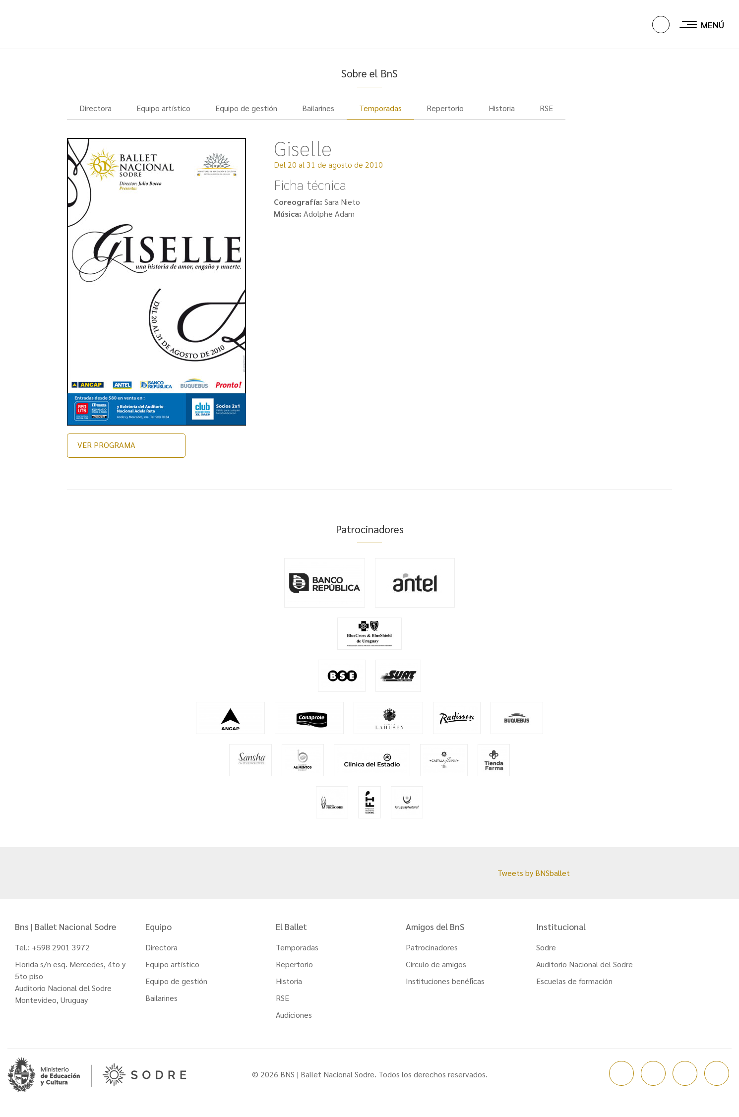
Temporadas (380, 115)
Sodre (546, 954)
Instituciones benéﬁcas (445, 988)
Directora (161, 954)
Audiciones (294, 1021)
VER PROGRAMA (106, 451)
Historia (289, 988)
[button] (661, 25)
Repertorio (294, 971)
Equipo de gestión (176, 988)
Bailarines (161, 1004)
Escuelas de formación (574, 988)
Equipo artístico (172, 971)
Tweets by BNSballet (533, 879)
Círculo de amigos (436, 971)
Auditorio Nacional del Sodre (584, 971)
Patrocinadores (432, 954)
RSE (282, 1004)
